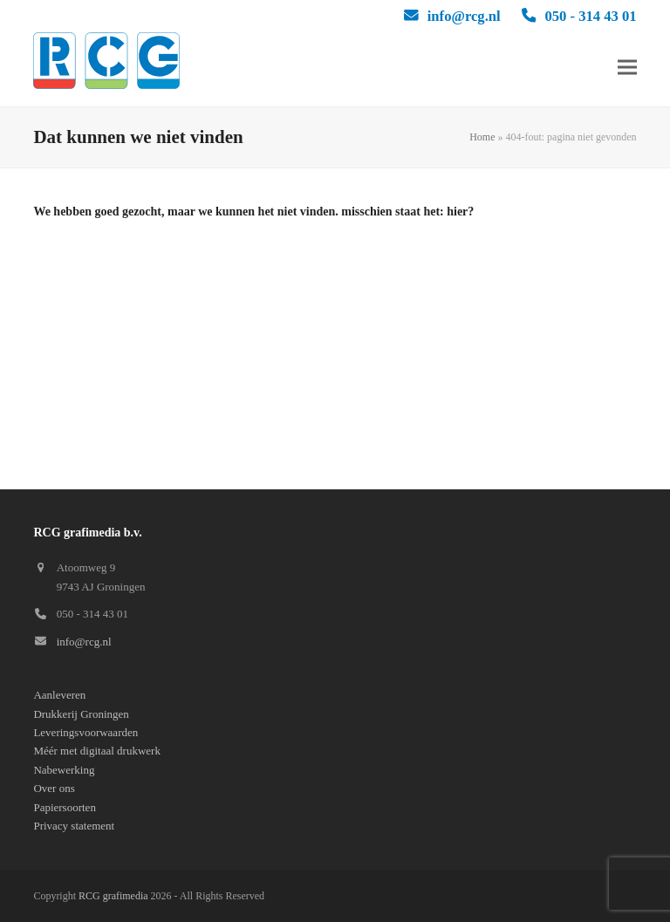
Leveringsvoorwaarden (85, 732)
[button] (627, 67)
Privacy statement (73, 825)
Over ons (53, 788)
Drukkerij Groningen (80, 714)
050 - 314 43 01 (590, 16)
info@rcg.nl (464, 16)
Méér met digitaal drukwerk (96, 750)
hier (457, 211)
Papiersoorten (64, 807)
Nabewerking (63, 769)
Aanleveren (59, 694)
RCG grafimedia (113, 896)
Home (482, 137)
